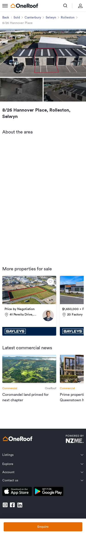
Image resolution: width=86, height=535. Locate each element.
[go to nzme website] (75, 439)
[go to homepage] (24, 5)
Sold (17, 17)
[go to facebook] (12, 505)
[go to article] (29, 379)
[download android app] (48, 492)
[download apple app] (17, 492)
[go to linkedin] (19, 505)
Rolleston (68, 17)
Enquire (43, 526)
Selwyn (51, 17)
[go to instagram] (5, 505)
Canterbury (33, 17)
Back (5, 17)
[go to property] (29, 306)
